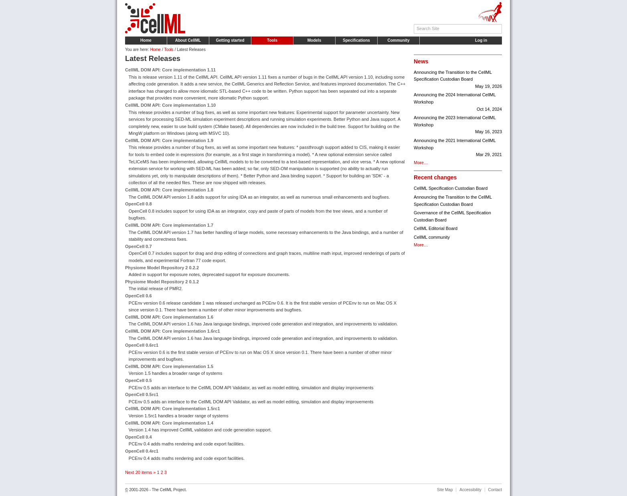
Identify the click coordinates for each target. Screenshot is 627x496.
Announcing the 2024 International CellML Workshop (458, 102)
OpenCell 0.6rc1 (141, 345)
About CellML (188, 40)
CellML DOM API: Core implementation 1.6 (169, 317)
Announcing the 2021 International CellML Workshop (458, 148)
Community (399, 40)
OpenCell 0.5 (138, 380)
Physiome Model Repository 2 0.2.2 (162, 267)
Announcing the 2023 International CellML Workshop (458, 125)
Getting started (230, 40)
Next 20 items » (141, 472)
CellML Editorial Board (435, 228)
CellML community (432, 237)
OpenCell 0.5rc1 (141, 394)
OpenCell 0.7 (138, 246)
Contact (495, 490)
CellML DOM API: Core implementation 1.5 (169, 366)
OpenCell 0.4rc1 (141, 451)
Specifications (356, 40)
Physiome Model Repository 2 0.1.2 (162, 281)
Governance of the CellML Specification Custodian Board (452, 216)
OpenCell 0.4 (138, 437)
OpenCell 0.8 (138, 203)
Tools (272, 40)
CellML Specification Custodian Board (450, 188)
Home (146, 40)
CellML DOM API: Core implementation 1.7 (169, 225)
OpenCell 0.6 (138, 295)
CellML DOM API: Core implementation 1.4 (169, 423)
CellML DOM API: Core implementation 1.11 (170, 69)
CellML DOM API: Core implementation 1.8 (169, 189)
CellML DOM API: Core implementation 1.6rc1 (172, 331)
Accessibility (470, 490)
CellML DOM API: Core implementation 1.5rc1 (172, 408)
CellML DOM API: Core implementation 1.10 (170, 105)
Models (314, 40)
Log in (481, 40)
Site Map (445, 490)
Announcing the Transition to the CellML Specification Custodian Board (458, 80)
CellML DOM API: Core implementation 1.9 (169, 140)
